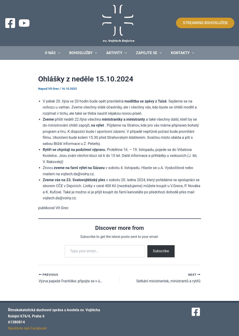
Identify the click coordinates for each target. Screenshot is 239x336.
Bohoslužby (85, 53)
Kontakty (179, 53)
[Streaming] (24, 23)
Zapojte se (147, 53)
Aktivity (116, 53)
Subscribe (161, 251)
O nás (56, 53)
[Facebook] (10, 23)
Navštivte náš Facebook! (28, 328)
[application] (61, 53)
